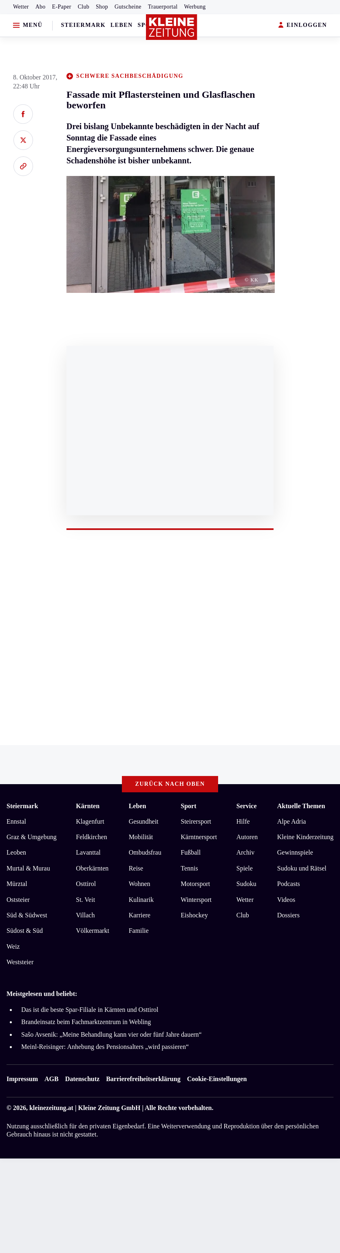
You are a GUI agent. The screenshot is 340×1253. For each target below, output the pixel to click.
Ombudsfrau (145, 852)
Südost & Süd (25, 930)
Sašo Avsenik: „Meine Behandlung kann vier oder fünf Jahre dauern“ (111, 1034)
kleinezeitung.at (51, 1107)
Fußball (191, 852)
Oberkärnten (92, 868)
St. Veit (85, 899)
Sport (188, 805)
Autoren (247, 836)
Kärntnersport (199, 836)
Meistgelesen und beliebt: (42, 993)
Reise (136, 868)
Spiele (244, 868)
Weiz (13, 946)
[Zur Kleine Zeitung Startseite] (171, 27)
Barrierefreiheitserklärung (143, 1078)
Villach (85, 915)
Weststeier (20, 961)
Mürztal (17, 883)
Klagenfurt (90, 821)
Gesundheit (144, 821)
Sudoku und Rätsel (302, 868)
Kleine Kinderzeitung (305, 836)
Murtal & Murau (28, 868)
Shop (102, 7)
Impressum (22, 1078)
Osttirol (86, 883)
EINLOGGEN (302, 25)
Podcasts (288, 883)
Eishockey (194, 915)
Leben (121, 25)
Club (83, 7)
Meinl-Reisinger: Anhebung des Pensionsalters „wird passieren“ (105, 1046)
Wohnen (139, 883)
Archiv (245, 852)
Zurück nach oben (170, 784)
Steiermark (83, 25)
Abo (40, 7)
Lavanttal (88, 852)
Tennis (189, 868)
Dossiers (288, 915)
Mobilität (141, 836)
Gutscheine (128, 7)
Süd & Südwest (27, 915)
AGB (51, 1078)
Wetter (21, 7)
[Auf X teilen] (23, 140)
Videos (286, 899)
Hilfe (243, 821)
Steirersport (196, 821)
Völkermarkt (92, 930)
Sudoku (246, 883)
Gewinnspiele (295, 852)
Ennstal (16, 821)
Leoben (16, 852)
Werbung (195, 7)
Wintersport (196, 899)
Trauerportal (163, 7)
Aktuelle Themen (301, 805)
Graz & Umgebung (32, 836)
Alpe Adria (291, 821)
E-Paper (61, 7)
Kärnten (87, 805)
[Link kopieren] (23, 166)
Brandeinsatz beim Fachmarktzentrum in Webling (86, 1021)
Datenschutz (82, 1078)
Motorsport (195, 883)
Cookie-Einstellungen (217, 1078)
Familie (139, 930)
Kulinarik (141, 899)
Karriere (139, 915)
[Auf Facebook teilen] (23, 114)
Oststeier (18, 899)
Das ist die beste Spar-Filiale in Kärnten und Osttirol (90, 1009)
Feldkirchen (91, 836)
